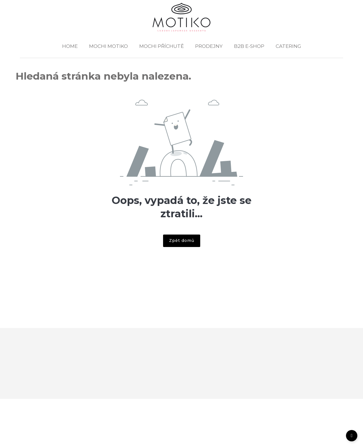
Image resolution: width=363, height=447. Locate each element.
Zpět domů (181, 240)
